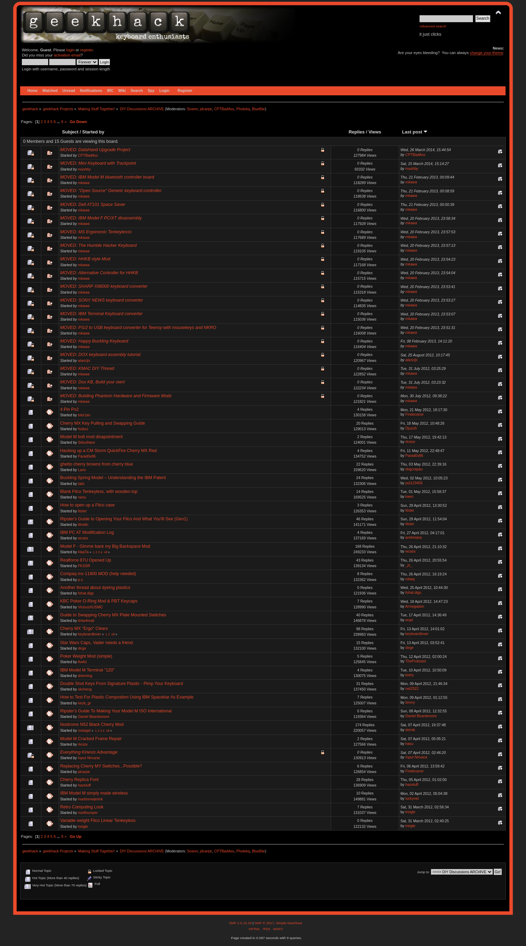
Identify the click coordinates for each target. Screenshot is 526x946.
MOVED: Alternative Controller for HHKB (99, 272)
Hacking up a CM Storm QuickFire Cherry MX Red (108, 450)
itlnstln (83, 524)
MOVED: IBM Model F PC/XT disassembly (100, 218)
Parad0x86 (87, 456)
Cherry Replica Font (79, 779)
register (86, 50)
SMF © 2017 (264, 923)
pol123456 (414, 483)
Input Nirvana (89, 758)
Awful (82, 662)
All (105, 552)
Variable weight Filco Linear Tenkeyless (97, 820)
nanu (82, 497)
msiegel (84, 730)
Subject (70, 131)
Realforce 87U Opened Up (85, 560)
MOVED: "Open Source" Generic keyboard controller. (111, 190)
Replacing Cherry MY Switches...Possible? (101, 766)
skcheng (85, 689)
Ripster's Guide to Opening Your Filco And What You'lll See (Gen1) (124, 519)
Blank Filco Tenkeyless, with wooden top (98, 491)
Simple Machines (289, 923)
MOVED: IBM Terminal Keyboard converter (101, 313)
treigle (410, 812)
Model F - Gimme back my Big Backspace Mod (105, 546)
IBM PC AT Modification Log (87, 532)
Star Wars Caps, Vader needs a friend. (97, 642)
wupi (409, 620)
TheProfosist (415, 661)
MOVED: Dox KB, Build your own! (92, 382)
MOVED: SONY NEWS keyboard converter (101, 300)
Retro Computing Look (81, 807)
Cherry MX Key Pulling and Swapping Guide (102, 423)
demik (410, 730)
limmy (410, 702)
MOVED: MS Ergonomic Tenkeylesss (95, 231)
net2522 (412, 688)
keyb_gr (84, 703)
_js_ (408, 565)
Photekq (243, 109)
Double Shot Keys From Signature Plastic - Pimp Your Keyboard (121, 683)
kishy (409, 675)
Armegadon (414, 606)
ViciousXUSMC (90, 607)
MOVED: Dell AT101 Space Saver (92, 204)
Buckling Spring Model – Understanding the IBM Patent (113, 477)
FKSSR (84, 566)
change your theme (486, 53)
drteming (85, 676)
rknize (410, 442)
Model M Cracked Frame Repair (90, 738)
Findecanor (414, 414)
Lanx (82, 470)
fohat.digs (86, 593)
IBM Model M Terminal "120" (87, 670)
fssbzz (83, 429)
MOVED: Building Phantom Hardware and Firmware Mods (116, 395)
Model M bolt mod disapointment (91, 436)
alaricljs (84, 360)
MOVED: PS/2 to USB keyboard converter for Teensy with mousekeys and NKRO (138, 327)
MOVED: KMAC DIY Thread (87, 368)
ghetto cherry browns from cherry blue (96, 464)
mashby (84, 169)
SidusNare (86, 442)
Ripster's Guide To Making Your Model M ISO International (116, 711)
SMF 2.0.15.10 (240, 923)
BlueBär (258, 109)
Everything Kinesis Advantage (88, 752)
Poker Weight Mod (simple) (86, 656)
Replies (356, 131)
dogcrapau (414, 469)
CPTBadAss (224, 109)
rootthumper (88, 812)
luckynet (412, 798)
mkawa (84, 183)
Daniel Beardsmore (94, 716)
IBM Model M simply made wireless (94, 793)
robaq (410, 579)
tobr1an (84, 415)
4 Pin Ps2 (69, 409)
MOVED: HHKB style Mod (85, 259)
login (70, 50)
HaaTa (83, 552)
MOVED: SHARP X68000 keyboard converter (103, 286)
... (59, 122)
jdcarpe (206, 109)
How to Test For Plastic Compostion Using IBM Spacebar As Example (126, 697)
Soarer (192, 109)
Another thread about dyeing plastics (95, 587)
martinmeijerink (90, 799)
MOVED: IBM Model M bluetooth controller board (107, 177)
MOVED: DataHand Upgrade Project (95, 149)
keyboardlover (89, 634)
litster (82, 511)
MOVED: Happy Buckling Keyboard (94, 341)
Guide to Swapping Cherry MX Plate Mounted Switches (113, 615)
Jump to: (423, 872)
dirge (82, 648)
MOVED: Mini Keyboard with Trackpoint (98, 163)
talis (81, 483)
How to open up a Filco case (87, 505)
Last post (415, 131)
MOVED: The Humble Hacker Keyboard (98, 245)
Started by (93, 131)
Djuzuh (411, 428)
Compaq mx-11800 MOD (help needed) (98, 573)
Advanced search (433, 26)
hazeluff (84, 785)
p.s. (81, 580)
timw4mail (86, 620)
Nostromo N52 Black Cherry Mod (91, 724)
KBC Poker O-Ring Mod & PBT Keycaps (98, 601)
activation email (67, 55)
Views (375, 131)
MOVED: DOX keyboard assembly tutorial (100, 354)
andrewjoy (413, 537)
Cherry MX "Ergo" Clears (84, 628)
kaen (409, 496)
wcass (83, 538)
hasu (409, 743)
